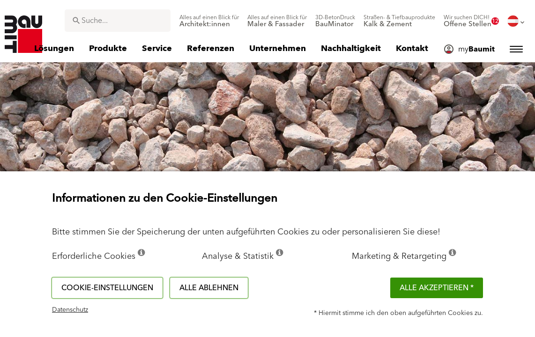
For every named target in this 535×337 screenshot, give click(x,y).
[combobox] (118, 20)
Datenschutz (70, 309)
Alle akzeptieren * (437, 287)
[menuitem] (209, 21)
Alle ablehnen (208, 287)
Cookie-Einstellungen (107, 287)
